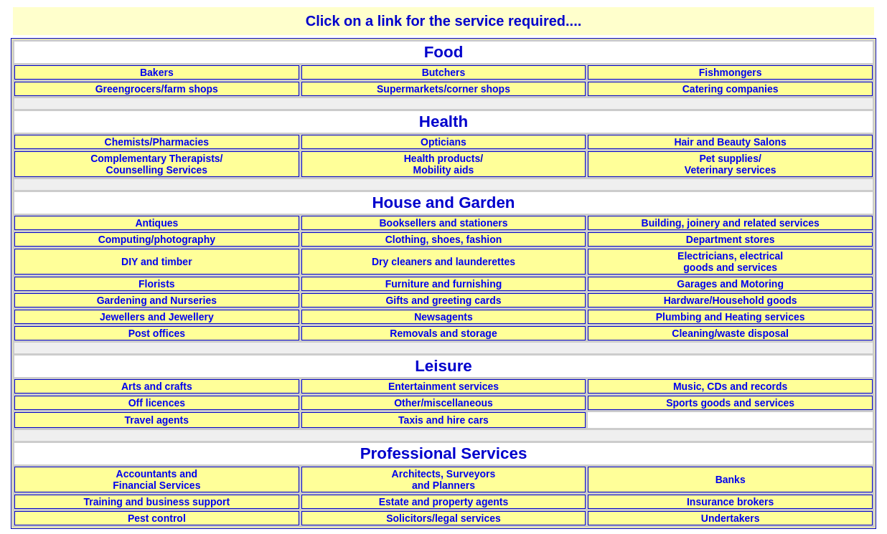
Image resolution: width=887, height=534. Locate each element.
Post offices (156, 333)
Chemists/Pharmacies (157, 142)
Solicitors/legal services (443, 518)
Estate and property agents (444, 501)
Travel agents (157, 420)
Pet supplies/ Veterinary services (730, 164)
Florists (157, 284)
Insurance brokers (730, 501)
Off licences (156, 403)
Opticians (443, 142)
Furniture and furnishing (443, 284)
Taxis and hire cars (443, 420)
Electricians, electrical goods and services (730, 261)
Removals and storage (443, 333)
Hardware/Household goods (730, 300)
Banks (730, 479)
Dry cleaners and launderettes (443, 261)
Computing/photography (156, 239)
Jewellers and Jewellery (157, 317)
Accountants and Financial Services (156, 479)
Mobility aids (443, 170)
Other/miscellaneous (443, 403)
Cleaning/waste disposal (730, 333)
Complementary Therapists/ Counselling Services (156, 164)
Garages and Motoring (730, 284)
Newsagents (443, 317)
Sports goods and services (730, 403)
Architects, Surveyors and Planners (444, 479)
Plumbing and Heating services (730, 317)
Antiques (156, 223)
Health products (442, 158)
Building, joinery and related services (731, 223)
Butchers (444, 72)
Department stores (730, 239)
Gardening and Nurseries (157, 300)
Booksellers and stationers (444, 223)
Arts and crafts (156, 386)
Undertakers (730, 518)
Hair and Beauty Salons (730, 142)
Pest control (157, 518)
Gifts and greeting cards (443, 300)
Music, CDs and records (730, 386)
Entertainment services (443, 386)
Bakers (157, 72)
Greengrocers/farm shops (156, 89)
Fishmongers (730, 72)
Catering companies (730, 89)
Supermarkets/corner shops (443, 89)
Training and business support (156, 501)
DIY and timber (156, 261)
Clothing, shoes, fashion (443, 239)
